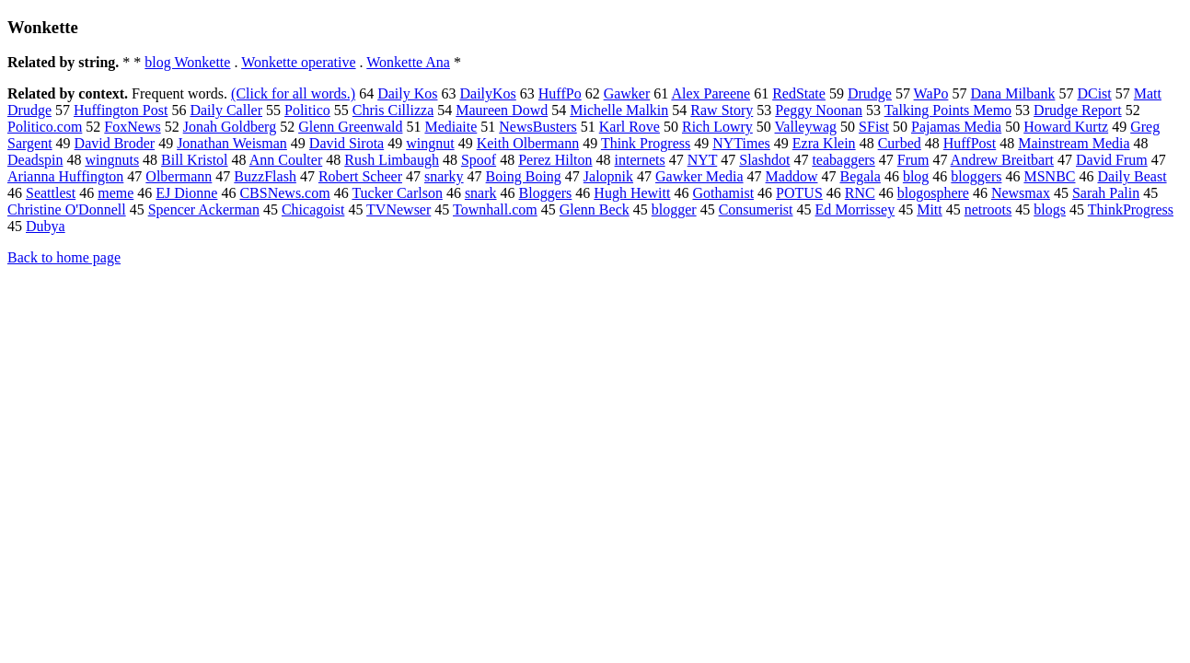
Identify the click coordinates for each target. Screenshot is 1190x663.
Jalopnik (608, 176)
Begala (859, 176)
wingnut (430, 143)
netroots (988, 209)
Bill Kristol (194, 160)
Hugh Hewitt (632, 193)
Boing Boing (523, 176)
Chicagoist (313, 209)
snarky (444, 176)
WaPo (931, 93)
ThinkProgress (1130, 209)
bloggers (976, 176)
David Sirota (346, 143)
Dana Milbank (1012, 93)
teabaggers (843, 160)
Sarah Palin (1105, 193)
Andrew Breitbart (1002, 160)
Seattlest (50, 193)
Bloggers (545, 193)
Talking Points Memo (947, 110)
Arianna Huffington (65, 176)
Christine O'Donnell (66, 209)
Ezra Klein (824, 143)
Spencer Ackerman (204, 209)
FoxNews (132, 126)
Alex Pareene (710, 93)
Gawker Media (699, 176)
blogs (1050, 209)
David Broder (115, 143)
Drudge (870, 93)
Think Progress (645, 143)
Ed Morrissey (855, 209)
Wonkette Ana (408, 62)
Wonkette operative (298, 62)
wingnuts (112, 160)
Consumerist (756, 209)
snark (481, 193)
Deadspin (35, 160)
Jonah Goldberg (229, 126)
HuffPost (970, 143)
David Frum (1112, 160)
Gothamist (723, 193)
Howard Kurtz (1065, 126)
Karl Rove (629, 126)
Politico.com (44, 126)
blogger (674, 209)
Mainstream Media (1073, 143)
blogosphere (933, 193)
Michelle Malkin (619, 110)
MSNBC (1049, 176)
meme (115, 193)
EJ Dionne (186, 193)
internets (640, 160)
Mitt (929, 209)
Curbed (899, 143)
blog (916, 176)
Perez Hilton (555, 160)
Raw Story (721, 110)
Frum (913, 160)
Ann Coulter (286, 160)
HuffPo (560, 93)
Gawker (627, 93)
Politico (307, 110)
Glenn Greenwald (350, 126)
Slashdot (764, 160)
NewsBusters (537, 126)
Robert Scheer (360, 176)
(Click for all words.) (293, 93)
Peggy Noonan (818, 110)
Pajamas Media (956, 126)
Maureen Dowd (502, 110)
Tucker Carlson (397, 193)
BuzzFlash (265, 176)
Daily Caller (226, 110)
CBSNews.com (284, 193)
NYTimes (741, 143)
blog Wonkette (187, 62)
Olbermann (178, 176)
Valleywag (806, 126)
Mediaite (450, 126)
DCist (1094, 93)
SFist (874, 126)
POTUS (799, 193)
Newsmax (1020, 193)
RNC (860, 193)
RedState (799, 93)
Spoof (478, 160)
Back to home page (64, 257)
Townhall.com (495, 209)
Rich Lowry (717, 126)
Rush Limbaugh (391, 160)
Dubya (45, 226)
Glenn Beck (595, 209)
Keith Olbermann (528, 143)
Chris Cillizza (392, 110)
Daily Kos (407, 93)
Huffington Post (121, 110)
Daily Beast (1131, 176)
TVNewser (398, 209)
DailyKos (487, 93)
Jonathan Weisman (232, 143)
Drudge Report (1078, 110)
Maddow (792, 176)
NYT (702, 160)
